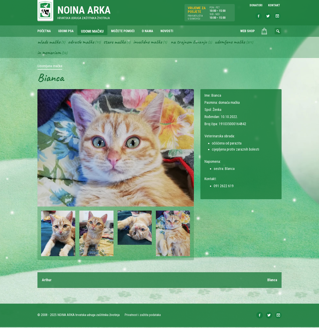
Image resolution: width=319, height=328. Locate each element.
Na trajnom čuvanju (192, 42)
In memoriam (49, 53)
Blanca (272, 281)
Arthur (46, 281)
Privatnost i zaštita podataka (143, 316)
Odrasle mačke (82, 42)
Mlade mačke (49, 42)
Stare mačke (116, 42)
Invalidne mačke (150, 42)
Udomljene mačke (234, 42)
